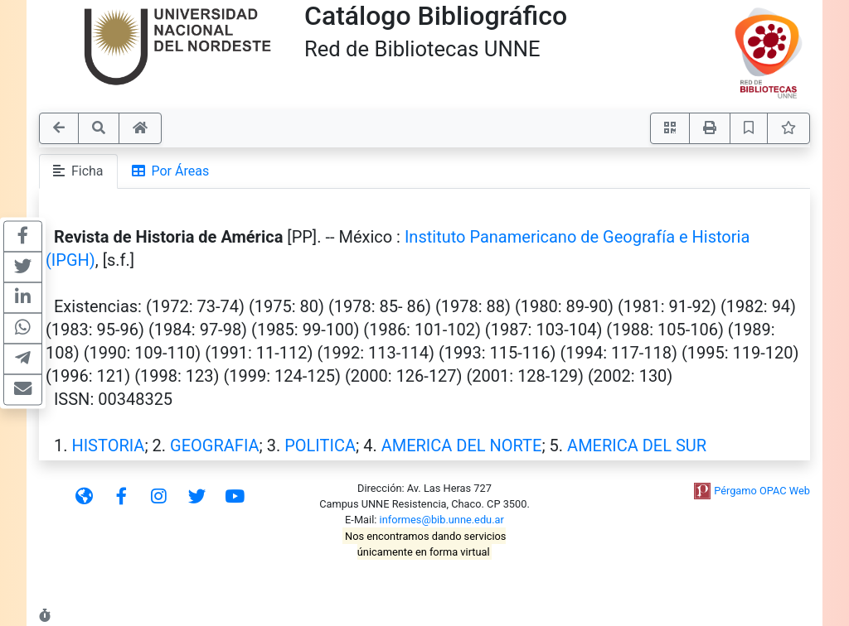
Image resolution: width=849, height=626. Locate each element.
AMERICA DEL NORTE (461, 445)
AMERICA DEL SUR (636, 445)
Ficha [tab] (78, 171)
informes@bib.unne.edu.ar (442, 519)
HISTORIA (107, 445)
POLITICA (320, 445)
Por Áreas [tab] (171, 171)
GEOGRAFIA (214, 445)
